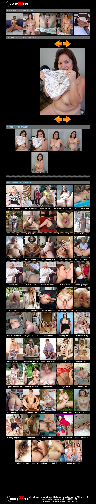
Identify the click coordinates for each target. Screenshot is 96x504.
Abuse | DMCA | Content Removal (66, 501)
